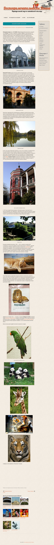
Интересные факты (42, 30)
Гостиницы (41, 26)
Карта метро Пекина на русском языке (43, 58)
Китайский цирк (22, 517)
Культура (15, 487)
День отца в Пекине (14, 529)
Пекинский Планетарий (28, 319)
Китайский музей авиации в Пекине (7, 506)
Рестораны (41, 41)
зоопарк (25, 487)
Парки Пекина (22, 505)
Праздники (41, 40)
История (40, 33)
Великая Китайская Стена (7, 492)
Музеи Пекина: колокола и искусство (7, 518)
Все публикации (30, 17)
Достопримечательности (20, 27)
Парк (7, 156)
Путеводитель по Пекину (14, 17)
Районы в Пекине (42, 63)
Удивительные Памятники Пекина (15, 506)
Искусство (41, 32)
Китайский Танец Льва (15, 517)
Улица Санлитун (31, 491)
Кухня (40, 36)
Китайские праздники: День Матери (6, 530)
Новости (40, 38)
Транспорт (41, 47)
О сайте (23, 17)
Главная (5, 17)
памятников (27, 246)
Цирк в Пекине (42, 65)
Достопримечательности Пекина (27, 8)
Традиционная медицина (42, 45)
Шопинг (40, 48)
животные (22, 487)
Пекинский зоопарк (43, 60)
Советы (40, 43)
